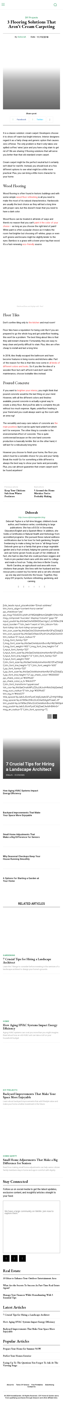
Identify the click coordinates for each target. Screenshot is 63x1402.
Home (6, 1021)
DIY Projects (31, 17)
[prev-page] (49, 716)
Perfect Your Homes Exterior (17, 1355)
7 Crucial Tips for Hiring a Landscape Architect (30, 766)
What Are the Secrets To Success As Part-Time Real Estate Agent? (31, 1287)
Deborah (22, 37)
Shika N (9, 775)
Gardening (9, 955)
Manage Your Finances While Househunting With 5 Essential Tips (28, 1296)
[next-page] (55, 716)
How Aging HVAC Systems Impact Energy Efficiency (20, 792)
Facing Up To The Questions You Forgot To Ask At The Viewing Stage (30, 1364)
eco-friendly (28, 244)
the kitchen (34, 322)
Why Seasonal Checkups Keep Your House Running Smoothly (21, 857)
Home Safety (10, 1156)
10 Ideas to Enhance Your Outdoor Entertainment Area (29, 1278)
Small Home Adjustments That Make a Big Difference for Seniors (21, 835)
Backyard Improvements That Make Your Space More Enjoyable (21, 814)
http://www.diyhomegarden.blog (31, 517)
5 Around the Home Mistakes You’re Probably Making (44, 493)
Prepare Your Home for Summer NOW (22, 1348)
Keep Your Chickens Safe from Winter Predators (14, 493)
